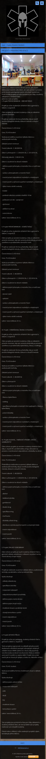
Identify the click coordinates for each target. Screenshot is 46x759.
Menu (42, 3)
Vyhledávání (37, 3)
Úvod (3, 45)
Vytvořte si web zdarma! (21, 756)
